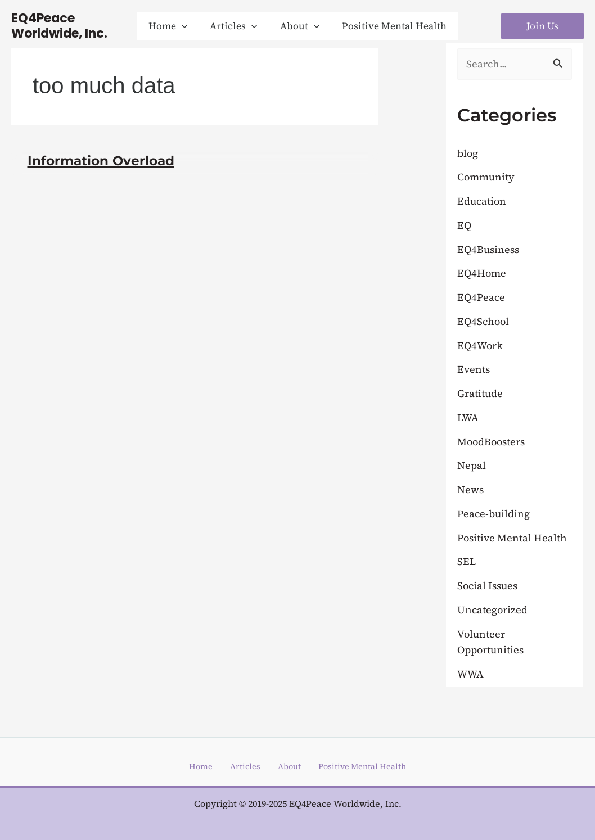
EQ (464, 225)
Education (483, 202)
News (471, 490)
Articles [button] (234, 766)
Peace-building (495, 514)
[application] (186, 26)
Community (487, 177)
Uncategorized (494, 610)
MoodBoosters (493, 442)
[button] (173, 26)
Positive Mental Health (514, 538)
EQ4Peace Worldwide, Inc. (59, 26)
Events (474, 370)
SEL (466, 562)
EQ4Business (489, 249)
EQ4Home (482, 274)
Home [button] (188, 766)
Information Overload (104, 160)
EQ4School (484, 321)
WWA (471, 674)
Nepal (472, 466)
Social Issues (489, 586)
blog (468, 153)
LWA (468, 417)
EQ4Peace (482, 298)
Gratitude (481, 394)
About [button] (280, 766)
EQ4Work (481, 345)
